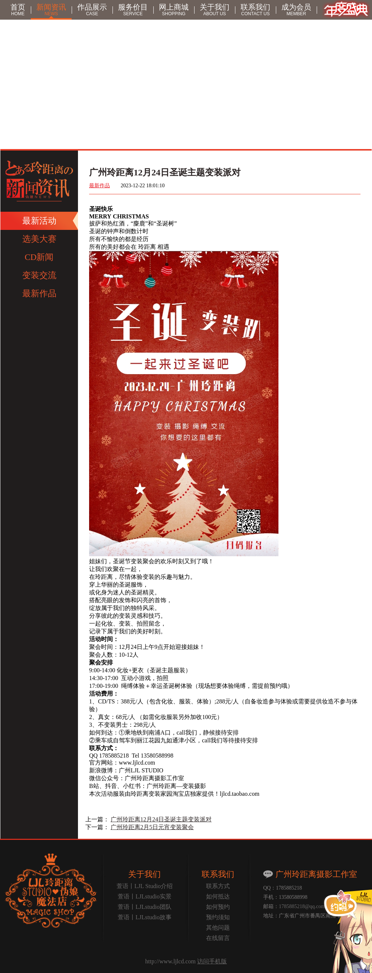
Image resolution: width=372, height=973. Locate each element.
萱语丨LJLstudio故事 (145, 917)
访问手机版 (212, 961)
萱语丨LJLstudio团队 (145, 907)
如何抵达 (218, 896)
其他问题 (218, 927)
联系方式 (218, 886)
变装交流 (39, 275)
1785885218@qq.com (302, 906)
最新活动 (39, 220)
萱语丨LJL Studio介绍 (145, 886)
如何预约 (218, 907)
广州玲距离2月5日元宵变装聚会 (152, 827)
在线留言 (218, 938)
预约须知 (218, 917)
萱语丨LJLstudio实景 (145, 896)
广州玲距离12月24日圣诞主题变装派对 (161, 819)
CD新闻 (39, 257)
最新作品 (39, 293)
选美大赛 (39, 239)
